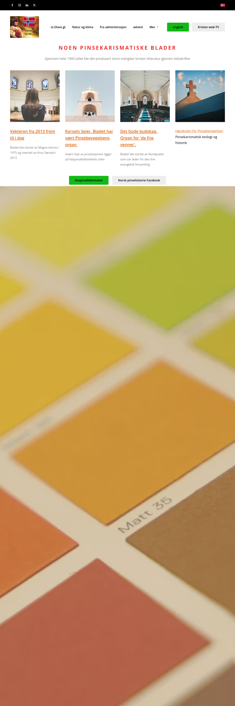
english (178, 27)
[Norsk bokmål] (222, 5)
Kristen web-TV (208, 27)
